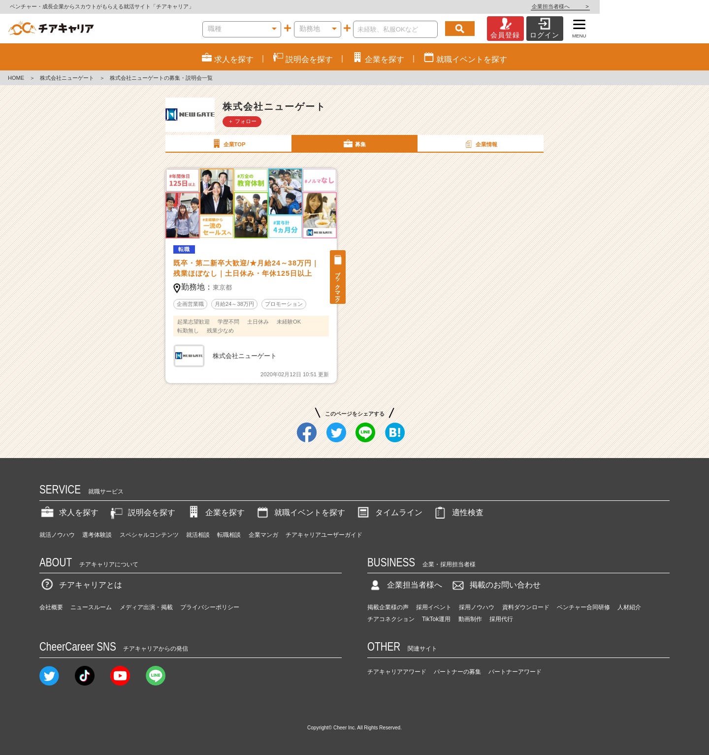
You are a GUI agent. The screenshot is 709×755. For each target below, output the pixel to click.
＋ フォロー (242, 121)
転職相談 (229, 534)
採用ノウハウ (476, 607)
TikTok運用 (436, 619)
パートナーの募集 (457, 671)
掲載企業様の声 (388, 607)
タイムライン (388, 512)
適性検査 (457, 512)
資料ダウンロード (525, 607)
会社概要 (51, 607)
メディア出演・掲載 (146, 607)
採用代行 (501, 619)
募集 (354, 144)
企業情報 (480, 144)
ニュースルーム (91, 607)
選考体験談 (97, 534)
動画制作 (470, 619)
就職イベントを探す (300, 512)
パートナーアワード (515, 671)
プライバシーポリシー (209, 607)
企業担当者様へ (669, 6)
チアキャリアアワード (396, 671)
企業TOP (228, 144)
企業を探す (215, 512)
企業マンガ (263, 534)
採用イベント (433, 607)
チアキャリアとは (80, 584)
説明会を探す (141, 512)
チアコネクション (391, 619)
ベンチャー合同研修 (583, 607)
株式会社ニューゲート (67, 78)
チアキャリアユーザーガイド (324, 534)
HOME (16, 78)
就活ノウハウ (57, 534)
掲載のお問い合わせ (495, 584)
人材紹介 (629, 607)
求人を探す (68, 512)
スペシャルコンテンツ (149, 534)
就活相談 (198, 534)
